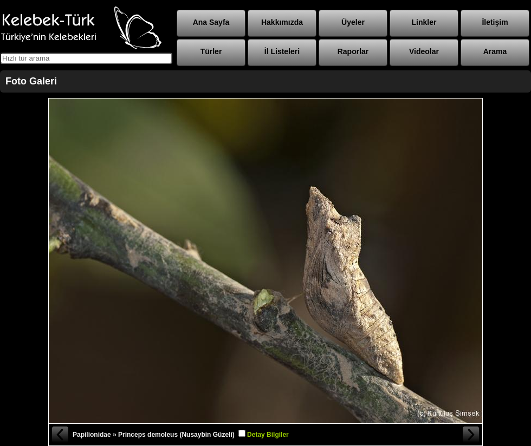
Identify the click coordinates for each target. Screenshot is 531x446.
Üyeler (353, 22)
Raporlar (353, 51)
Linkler (424, 22)
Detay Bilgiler (268, 434)
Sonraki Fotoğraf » (471, 434)
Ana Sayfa (211, 22)
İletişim (495, 22)
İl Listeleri (282, 51)
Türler (211, 51)
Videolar (424, 51)
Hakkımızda (282, 22)
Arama (495, 51)
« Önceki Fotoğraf (59, 434)
